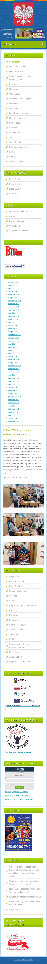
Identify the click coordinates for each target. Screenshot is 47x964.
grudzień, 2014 (13, 421)
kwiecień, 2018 (13, 316)
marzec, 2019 (13, 285)
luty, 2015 (11, 415)
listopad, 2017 (13, 332)
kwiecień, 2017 (13, 347)
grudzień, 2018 (13, 294)
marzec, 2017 (13, 350)
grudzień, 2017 (13, 328)
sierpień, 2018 (13, 307)
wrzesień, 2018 (13, 304)
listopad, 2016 (13, 363)
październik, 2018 (14, 301)
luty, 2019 (11, 288)
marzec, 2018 (13, 319)
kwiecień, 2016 (13, 378)
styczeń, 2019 (13, 291)
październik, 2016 (14, 366)
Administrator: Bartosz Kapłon (23, 960)
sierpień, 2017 (13, 338)
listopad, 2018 (13, 298)
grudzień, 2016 (13, 359)
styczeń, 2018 (13, 325)
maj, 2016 (12, 375)
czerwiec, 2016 (13, 372)
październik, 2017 (14, 335)
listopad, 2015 (13, 393)
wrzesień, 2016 (13, 369)
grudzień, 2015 (13, 390)
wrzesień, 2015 (13, 400)
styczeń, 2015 (13, 418)
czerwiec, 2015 (13, 403)
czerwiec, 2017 (13, 341)
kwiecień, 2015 (13, 409)
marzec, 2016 (13, 381)
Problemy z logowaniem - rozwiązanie (19, 799)
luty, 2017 (11, 353)
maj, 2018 (12, 313)
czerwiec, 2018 (13, 310)
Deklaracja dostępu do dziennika (17, 795)
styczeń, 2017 (13, 356)
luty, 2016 (11, 384)
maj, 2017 (12, 344)
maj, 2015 (12, 406)
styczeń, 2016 (13, 387)
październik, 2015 (14, 397)
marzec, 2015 (13, 412)
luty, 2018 (11, 322)
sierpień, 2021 (13, 282)
